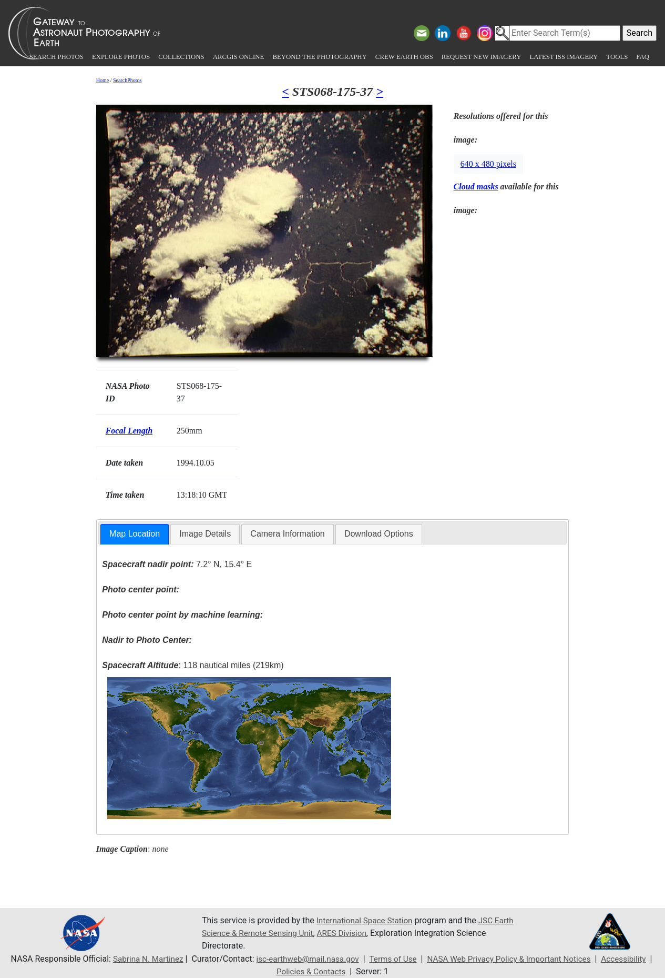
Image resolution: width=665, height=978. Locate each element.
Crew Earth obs (404, 57)
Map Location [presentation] (134, 533)
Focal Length (129, 430)
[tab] (134, 534)
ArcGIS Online (238, 57)
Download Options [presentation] (378, 533)
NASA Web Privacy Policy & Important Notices (513, 959)
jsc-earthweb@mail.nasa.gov (303, 959)
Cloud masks (476, 186)
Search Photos (56, 57)
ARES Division (370, 933)
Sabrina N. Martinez (139, 959)
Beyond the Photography (319, 57)
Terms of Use (392, 959)
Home (102, 80)
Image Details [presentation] (205, 533)
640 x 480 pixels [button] (488, 163)
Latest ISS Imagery (563, 57)
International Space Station (366, 920)
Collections (181, 57)
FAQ (642, 57)
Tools (617, 57)
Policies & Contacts (311, 971)
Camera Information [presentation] (287, 533)
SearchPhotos (127, 80)
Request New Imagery (481, 57)
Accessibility (633, 959)
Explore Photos (121, 57)
